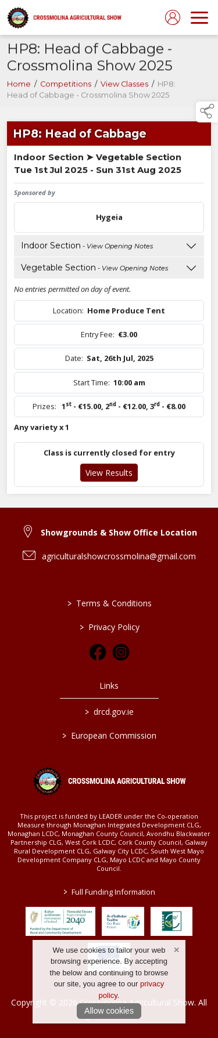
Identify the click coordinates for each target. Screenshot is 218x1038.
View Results (109, 475)
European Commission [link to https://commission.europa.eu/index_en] (109, 735)
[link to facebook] (97, 652)
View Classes (124, 86)
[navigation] (199, 17)
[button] (207, 112)
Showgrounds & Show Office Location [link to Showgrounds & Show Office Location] (119, 532)
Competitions (65, 86)
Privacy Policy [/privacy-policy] (109, 627)
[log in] (172, 17)
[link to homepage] (64, 17)
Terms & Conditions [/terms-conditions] (109, 603)
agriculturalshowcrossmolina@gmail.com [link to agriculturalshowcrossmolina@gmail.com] (119, 556)
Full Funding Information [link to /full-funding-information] (109, 892)
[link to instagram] (121, 652)
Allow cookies (109, 1010)
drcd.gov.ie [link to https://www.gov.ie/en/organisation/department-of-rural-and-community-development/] (109, 711)
